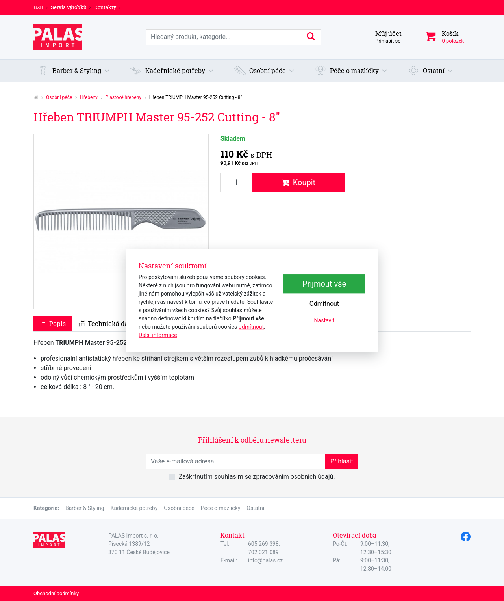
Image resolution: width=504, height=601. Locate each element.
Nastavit (324, 320)
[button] (73, 71)
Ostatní (255, 508)
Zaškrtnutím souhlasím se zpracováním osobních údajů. (256, 476)
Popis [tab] (53, 323)
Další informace (158, 335)
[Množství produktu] (236, 182)
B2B (38, 7)
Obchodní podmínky (56, 593)
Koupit (298, 182)
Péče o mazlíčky (221, 508)
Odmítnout (324, 303)
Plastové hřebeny (123, 97)
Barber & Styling (84, 508)
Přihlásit (341, 461)
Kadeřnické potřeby (134, 508)
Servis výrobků (69, 7)
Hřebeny (88, 97)
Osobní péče (59, 97)
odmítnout (251, 327)
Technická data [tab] (106, 323)
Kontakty (105, 7)
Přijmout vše (324, 283)
